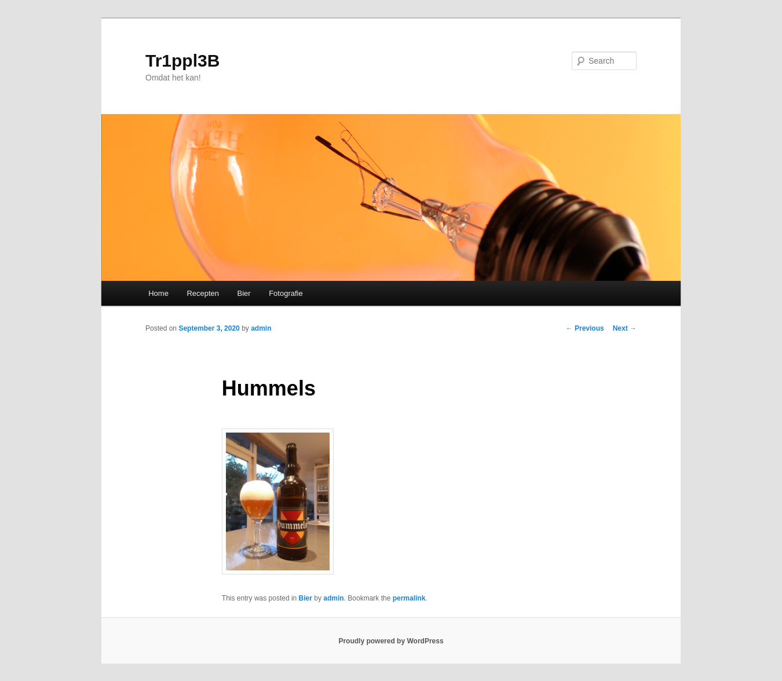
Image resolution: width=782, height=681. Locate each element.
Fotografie (286, 293)
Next (625, 328)
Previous (585, 328)
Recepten (203, 293)
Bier (244, 293)
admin (261, 328)
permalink (409, 598)
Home (158, 293)
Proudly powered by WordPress (390, 641)
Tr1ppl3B (182, 60)
